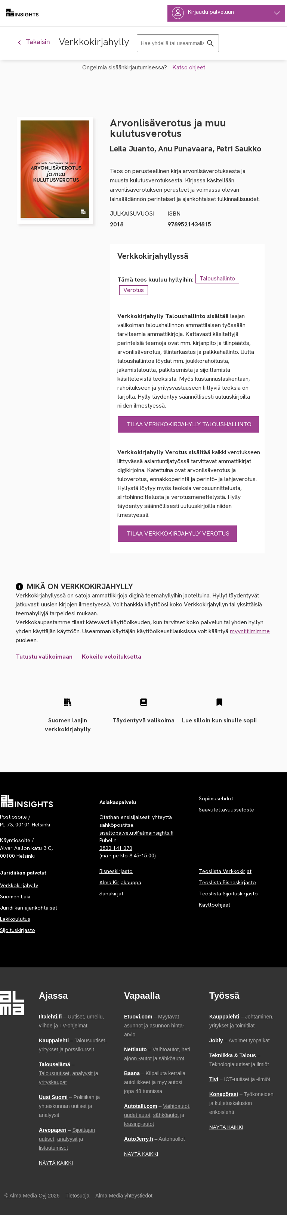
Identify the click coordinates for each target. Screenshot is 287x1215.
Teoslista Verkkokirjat (225, 871)
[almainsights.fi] (22, 13)
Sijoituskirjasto (17, 930)
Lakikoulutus (15, 919)
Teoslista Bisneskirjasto (227, 882)
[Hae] (210, 43)
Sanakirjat (111, 893)
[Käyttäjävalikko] (226, 13)
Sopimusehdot (216, 798)
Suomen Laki (15, 896)
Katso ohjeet (188, 67)
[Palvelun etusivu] (27, 801)
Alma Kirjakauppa (120, 882)
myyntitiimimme (250, 631)
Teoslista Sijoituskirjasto (228, 893)
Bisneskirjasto (116, 871)
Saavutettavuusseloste (226, 809)
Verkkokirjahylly (19, 885)
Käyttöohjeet (214, 904)
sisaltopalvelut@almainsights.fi (136, 832)
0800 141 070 (115, 848)
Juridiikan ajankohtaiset (28, 907)
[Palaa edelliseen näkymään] (37, 41)
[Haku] (178, 43)
